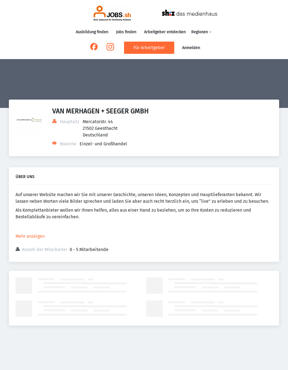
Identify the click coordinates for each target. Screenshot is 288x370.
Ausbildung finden (92, 32)
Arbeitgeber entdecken (165, 32)
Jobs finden (126, 32)
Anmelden (191, 47)
